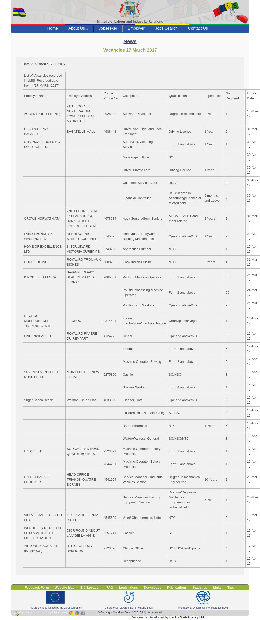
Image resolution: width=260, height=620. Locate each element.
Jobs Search (166, 28)
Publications (177, 587)
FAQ (109, 587)
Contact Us (198, 28)
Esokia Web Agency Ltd (186, 617)
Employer (136, 28)
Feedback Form (37, 587)
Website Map (64, 587)
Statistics (200, 587)
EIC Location (90, 587)
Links (217, 587)
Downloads (152, 587)
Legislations (128, 587)
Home (52, 28)
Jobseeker (108, 28)
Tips (230, 587)
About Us (78, 28)
